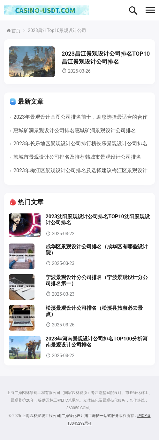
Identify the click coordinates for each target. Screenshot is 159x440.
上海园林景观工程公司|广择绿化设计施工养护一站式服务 (70, 415)
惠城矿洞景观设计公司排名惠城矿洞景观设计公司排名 (74, 130)
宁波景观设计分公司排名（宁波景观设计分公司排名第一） (97, 280)
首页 (13, 30)
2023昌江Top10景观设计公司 (57, 30)
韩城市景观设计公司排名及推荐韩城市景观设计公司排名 (77, 157)
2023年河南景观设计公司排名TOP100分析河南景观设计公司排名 (97, 342)
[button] (150, 10)
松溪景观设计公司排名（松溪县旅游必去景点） (94, 311)
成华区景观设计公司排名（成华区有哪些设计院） (97, 250)
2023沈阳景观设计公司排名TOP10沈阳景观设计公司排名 (98, 219)
